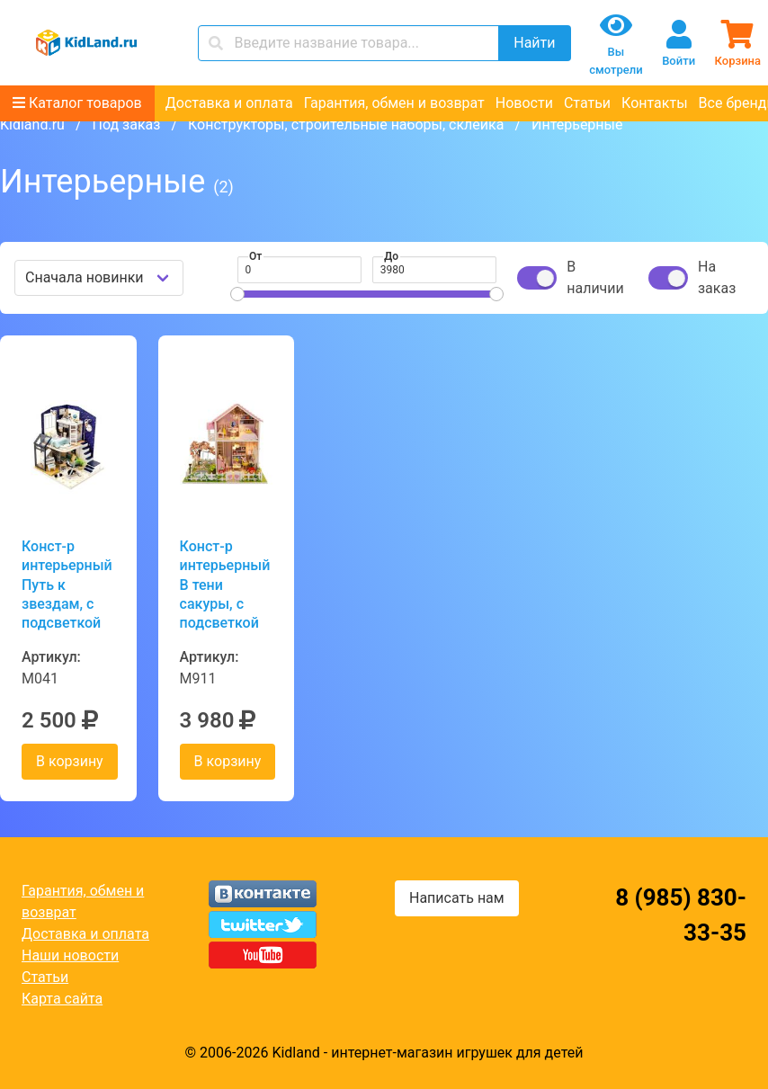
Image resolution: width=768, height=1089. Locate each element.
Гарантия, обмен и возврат (394, 103)
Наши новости (70, 955)
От (255, 256)
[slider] (237, 294)
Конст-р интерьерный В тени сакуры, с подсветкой (225, 584)
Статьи (587, 103)
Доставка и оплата (229, 103)
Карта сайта (62, 998)
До (391, 256)
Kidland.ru (32, 124)
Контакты (654, 103)
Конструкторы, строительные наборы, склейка (346, 124)
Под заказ (126, 124)
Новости (524, 103)
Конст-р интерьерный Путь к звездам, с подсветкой (67, 584)
